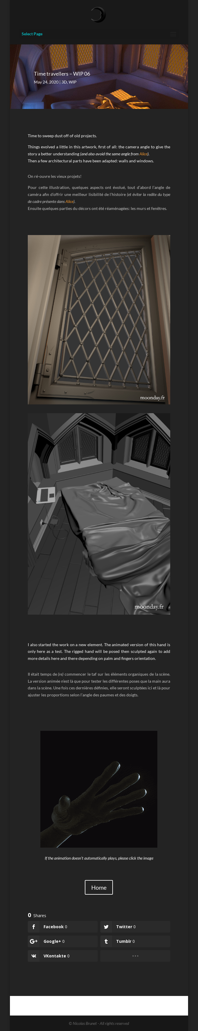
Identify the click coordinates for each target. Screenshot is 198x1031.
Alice (143, 153)
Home (98, 887)
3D (64, 81)
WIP (73, 81)
